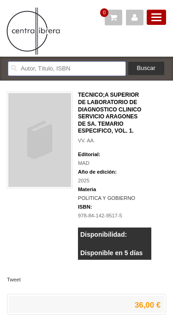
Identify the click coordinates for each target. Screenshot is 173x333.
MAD (83, 163)
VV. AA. (86, 140)
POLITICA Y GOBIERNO (106, 198)
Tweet (14, 279)
